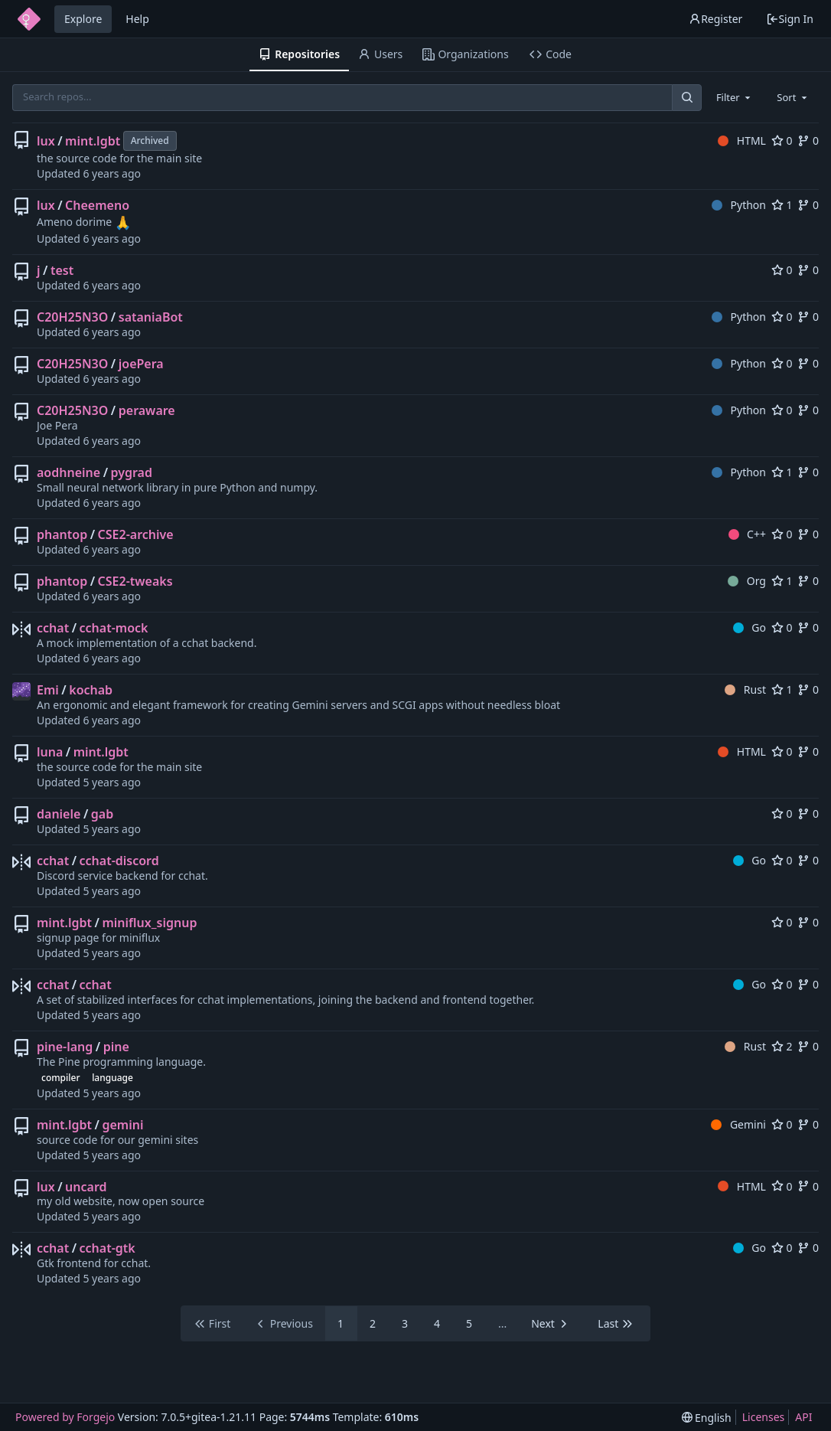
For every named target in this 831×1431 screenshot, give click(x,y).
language (112, 1077)
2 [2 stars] (782, 1046)
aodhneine (68, 472)
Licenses (763, 1417)
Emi (48, 690)
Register (715, 18)
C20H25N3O (72, 317)
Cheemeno (97, 205)
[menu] (707, 1417)
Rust (745, 689)
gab (102, 814)
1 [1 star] (782, 205)
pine (116, 1046)
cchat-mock (114, 627)
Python (739, 205)
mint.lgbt (92, 141)
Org (747, 580)
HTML (742, 140)
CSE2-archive (136, 534)
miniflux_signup (149, 922)
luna (50, 752)
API (803, 1417)
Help (137, 18)
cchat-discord (119, 860)
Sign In (789, 18)
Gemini (738, 1124)
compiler (60, 1077)
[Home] (29, 19)
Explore (83, 18)
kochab (90, 690)
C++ (747, 534)
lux (46, 141)
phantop (62, 534)
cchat (53, 627)
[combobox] (734, 97)
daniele (58, 814)
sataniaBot (151, 317)
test (62, 270)
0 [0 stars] (782, 140)
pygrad (131, 472)
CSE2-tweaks (135, 581)
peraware (147, 410)
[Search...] (686, 97)
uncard (85, 1186)
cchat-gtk (107, 1248)
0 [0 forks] (808, 140)
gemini (122, 1124)
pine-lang (65, 1046)
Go (749, 627)
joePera (141, 363)
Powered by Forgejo (65, 1417)
